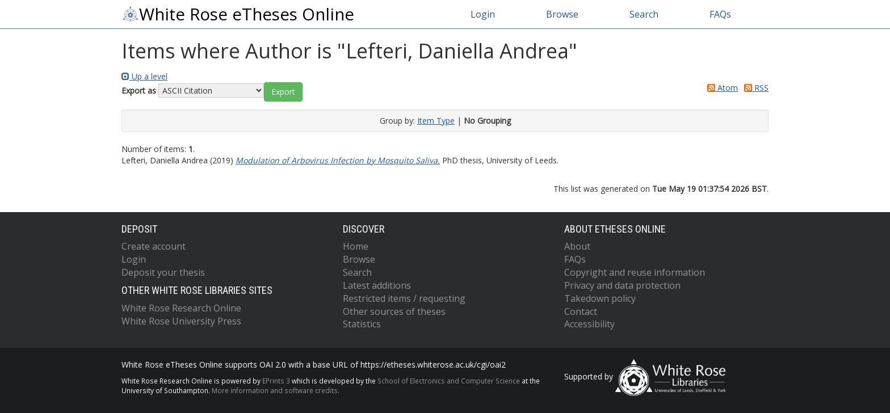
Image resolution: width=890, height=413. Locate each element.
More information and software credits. (275, 390)
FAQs (720, 14)
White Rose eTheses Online (237, 14)
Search (643, 14)
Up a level (144, 76)
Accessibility (589, 324)
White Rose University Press (181, 321)
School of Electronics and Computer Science (448, 380)
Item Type (436, 120)
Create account (153, 246)
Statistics (362, 324)
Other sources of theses (394, 311)
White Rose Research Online (181, 308)
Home (355, 246)
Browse (562, 14)
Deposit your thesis (163, 272)
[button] (283, 92)
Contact (580, 311)
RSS (754, 87)
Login (483, 14)
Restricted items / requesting (404, 298)
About (577, 246)
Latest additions (377, 285)
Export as (138, 90)
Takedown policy (600, 298)
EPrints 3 (276, 380)
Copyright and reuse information (634, 272)
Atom (720, 87)
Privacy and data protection (622, 285)
